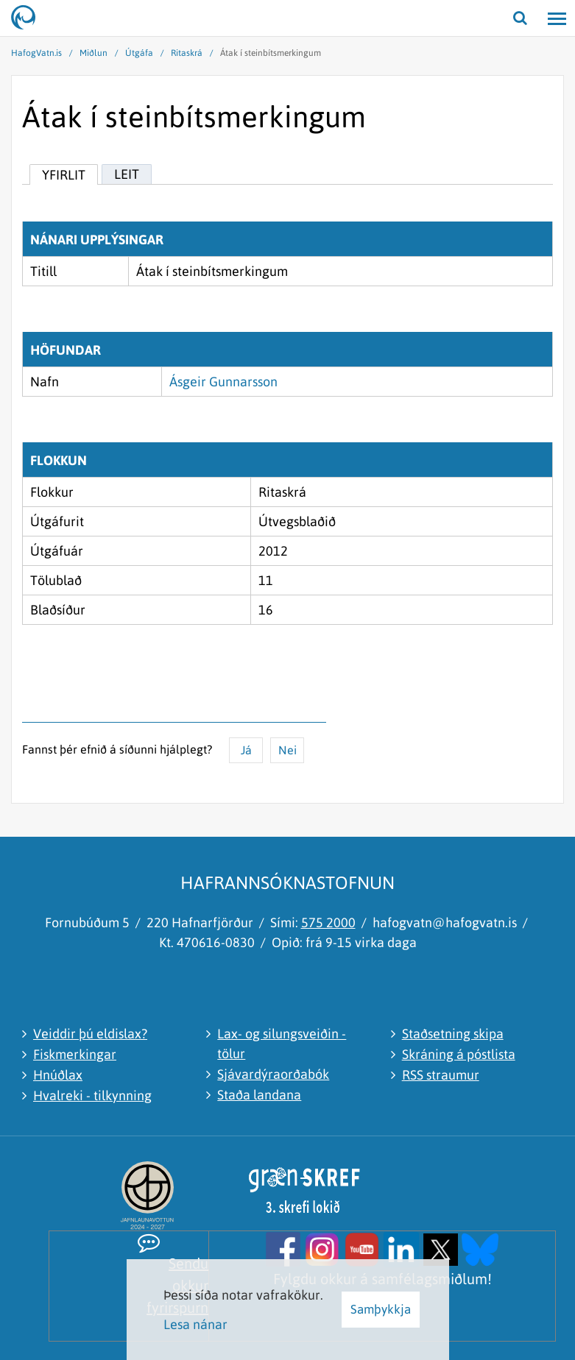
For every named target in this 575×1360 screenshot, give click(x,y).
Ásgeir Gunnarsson (223, 381)
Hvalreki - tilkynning (92, 1095)
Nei (287, 750)
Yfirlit (63, 175)
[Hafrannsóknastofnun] (29, 18)
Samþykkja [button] (380, 1309)
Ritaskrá (186, 53)
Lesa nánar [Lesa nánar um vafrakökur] (195, 1324)
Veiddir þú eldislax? (90, 1033)
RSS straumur (440, 1075)
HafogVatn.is (36, 53)
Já (246, 750)
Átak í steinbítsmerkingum (270, 53)
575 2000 (328, 922)
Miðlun (93, 53)
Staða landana (259, 1094)
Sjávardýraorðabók (273, 1074)
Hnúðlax (57, 1075)
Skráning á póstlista (458, 1054)
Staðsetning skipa (453, 1033)
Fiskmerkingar (74, 1054)
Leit (126, 174)
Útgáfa (139, 53)
